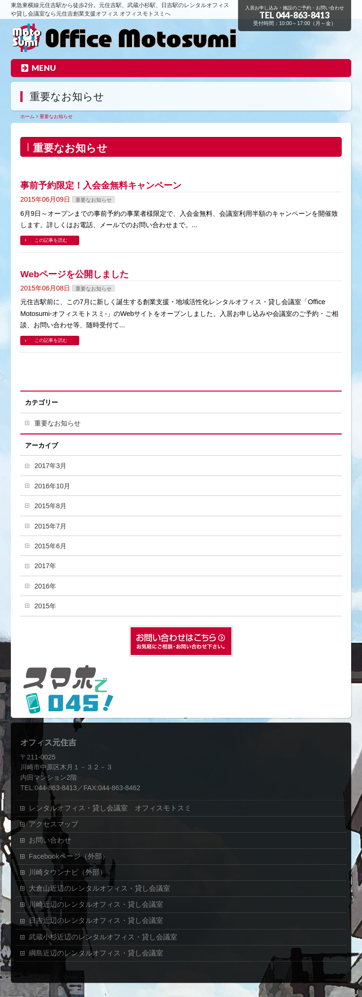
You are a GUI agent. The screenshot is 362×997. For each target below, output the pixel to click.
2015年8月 (50, 506)
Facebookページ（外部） (69, 856)
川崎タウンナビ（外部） (68, 872)
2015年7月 (50, 526)
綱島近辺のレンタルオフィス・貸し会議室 (96, 953)
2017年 (45, 566)
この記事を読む (50, 240)
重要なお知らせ (56, 116)
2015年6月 (50, 546)
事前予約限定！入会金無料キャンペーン (100, 185)
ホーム (27, 116)
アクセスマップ (53, 824)
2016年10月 (52, 486)
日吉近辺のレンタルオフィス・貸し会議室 (96, 920)
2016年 (45, 586)
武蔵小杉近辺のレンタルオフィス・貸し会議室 (103, 937)
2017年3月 (50, 465)
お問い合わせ (50, 840)
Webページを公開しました (74, 274)
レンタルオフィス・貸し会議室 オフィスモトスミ (110, 808)
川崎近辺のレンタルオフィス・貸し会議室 (96, 904)
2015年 (45, 606)
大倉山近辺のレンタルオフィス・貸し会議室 (99, 888)
